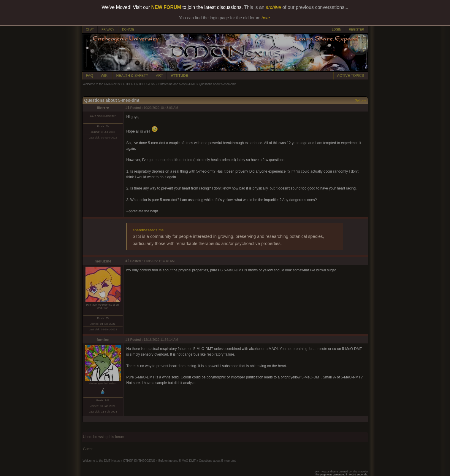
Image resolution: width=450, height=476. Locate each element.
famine (103, 340)
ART (159, 76)
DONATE (128, 29)
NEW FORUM (166, 7)
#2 (127, 261)
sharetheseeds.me (148, 230)
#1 (127, 108)
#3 (127, 340)
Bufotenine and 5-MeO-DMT (176, 84)
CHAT (90, 29)
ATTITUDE (179, 76)
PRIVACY (108, 29)
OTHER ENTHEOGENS (139, 84)
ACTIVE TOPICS (350, 76)
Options (360, 100)
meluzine (102, 261)
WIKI (105, 76)
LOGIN (336, 29)
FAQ (89, 76)
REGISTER (356, 29)
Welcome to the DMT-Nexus (101, 84)
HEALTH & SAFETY (132, 76)
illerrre (103, 108)
